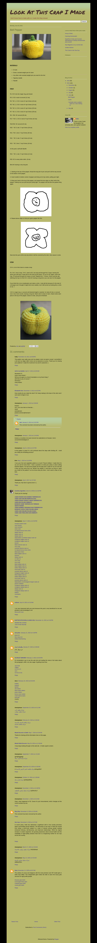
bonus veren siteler (20, 694)
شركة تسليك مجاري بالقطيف (22, 790)
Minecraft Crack (19, 612)
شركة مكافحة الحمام (20, 724)
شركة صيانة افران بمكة (21, 758)
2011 (68, 83)
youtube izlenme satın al (21, 548)
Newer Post (14, 921)
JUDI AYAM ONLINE (20, 624)
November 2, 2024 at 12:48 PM (31, 788)
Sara (16, 870)
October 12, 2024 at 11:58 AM (31, 777)
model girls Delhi (19, 885)
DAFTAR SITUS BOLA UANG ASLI (25, 620)
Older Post (57, 921)
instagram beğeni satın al (22, 539)
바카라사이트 (18, 672)
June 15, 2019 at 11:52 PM (33, 491)
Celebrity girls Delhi (20, 883)
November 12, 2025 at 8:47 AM (26, 870)
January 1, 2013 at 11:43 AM (31, 435)
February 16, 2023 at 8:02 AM (26, 681)
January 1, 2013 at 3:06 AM (30, 403)
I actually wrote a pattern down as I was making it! (75, 103)
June (70, 95)
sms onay (17, 546)
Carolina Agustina (20, 491)
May (70, 108)
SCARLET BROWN (20, 657)
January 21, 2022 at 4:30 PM (29, 632)
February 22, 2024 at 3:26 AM (31, 720)
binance (17, 555)
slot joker (17, 632)
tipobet (17, 687)
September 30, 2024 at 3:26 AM (31, 766)
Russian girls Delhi (20, 880)
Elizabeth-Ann (19, 390)
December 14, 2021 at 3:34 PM (44, 620)
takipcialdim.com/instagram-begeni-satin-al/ (27, 582)
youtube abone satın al (21, 571)
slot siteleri (18, 688)
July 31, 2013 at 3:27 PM (29, 448)
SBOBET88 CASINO (20, 622)
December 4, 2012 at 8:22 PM (32, 390)
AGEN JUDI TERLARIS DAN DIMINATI (26, 513)
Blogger (56, 939)
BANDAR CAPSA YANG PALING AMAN (26, 509)
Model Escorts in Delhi (21, 732)
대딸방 (17, 667)
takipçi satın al (19, 532)
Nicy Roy (17, 811)
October (71, 87)
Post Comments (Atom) (39, 927)
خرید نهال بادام (19, 649)
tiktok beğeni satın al (20, 553)
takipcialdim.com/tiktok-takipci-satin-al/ (25, 537)
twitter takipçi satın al (20, 567)
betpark (17, 685)
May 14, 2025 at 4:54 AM (30, 858)
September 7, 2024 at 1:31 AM (31, 754)
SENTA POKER (19, 505)
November (72, 85)
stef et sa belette (20, 371)
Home (36, 921)
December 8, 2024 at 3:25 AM (29, 811)
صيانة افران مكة (19, 780)
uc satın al (17, 559)
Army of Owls (69, 33)
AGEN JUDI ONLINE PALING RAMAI (25, 511)
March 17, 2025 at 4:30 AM (30, 847)
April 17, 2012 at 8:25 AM (32, 371)
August (71, 90)
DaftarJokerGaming (20, 639)
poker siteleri (18, 692)
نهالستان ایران (19, 647)
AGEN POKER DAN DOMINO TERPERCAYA (28, 497)
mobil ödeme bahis (20, 696)
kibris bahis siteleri (20, 690)
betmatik (17, 697)
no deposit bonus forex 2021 (23, 530)
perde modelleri (19, 583)
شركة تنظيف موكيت (20, 712)
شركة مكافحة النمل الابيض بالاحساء (25, 769)
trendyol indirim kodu (20, 523)
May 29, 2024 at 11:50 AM (34, 743)
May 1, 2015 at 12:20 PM (25, 460)
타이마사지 (18, 669)
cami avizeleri (18, 527)
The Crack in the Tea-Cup (72, 50)
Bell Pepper (71, 97)
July (70, 92)
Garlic (69, 99)
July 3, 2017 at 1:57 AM (29, 480)
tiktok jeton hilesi (19, 552)
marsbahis (18, 594)
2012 (68, 80)
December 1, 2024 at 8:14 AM (31, 799)
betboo (17, 592)
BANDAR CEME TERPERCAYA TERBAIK (27, 504)
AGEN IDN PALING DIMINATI (23, 502)
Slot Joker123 (18, 637)
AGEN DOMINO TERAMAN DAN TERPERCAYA (29, 507)
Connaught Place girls (21, 881)
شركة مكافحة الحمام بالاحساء (22, 722)
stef (20, 422)
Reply (16, 365)
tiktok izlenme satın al (21, 545)
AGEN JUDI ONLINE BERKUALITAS (25, 498)
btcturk (17, 543)
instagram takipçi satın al (22, 585)
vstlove (17, 602)
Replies (19, 419)
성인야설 (17, 665)
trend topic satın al (20, 569)
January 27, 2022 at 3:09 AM (31, 647)
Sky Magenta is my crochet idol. (74, 45)
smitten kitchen (69, 47)
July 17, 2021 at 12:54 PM (30, 521)
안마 (16, 671)
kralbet (17, 683)
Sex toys (17, 822)
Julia (77, 118)
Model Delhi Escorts (21, 743)
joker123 (17, 635)
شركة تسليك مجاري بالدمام (22, 860)
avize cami (18, 529)
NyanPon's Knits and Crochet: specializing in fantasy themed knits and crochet (75, 40)
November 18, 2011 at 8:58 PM (27, 356)
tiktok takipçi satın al (20, 564)
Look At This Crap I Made (47, 12)
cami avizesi (18, 525)
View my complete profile (72, 127)
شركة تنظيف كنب (19, 710)
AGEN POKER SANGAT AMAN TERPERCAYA (28, 500)
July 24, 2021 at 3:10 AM (26, 602)
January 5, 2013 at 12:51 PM (30, 422)
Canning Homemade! (71, 36)
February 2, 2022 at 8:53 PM (35, 657)
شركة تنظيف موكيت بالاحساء (22, 849)
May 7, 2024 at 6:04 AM (35, 732)
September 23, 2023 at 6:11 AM (31, 707)
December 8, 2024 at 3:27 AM (28, 822)
